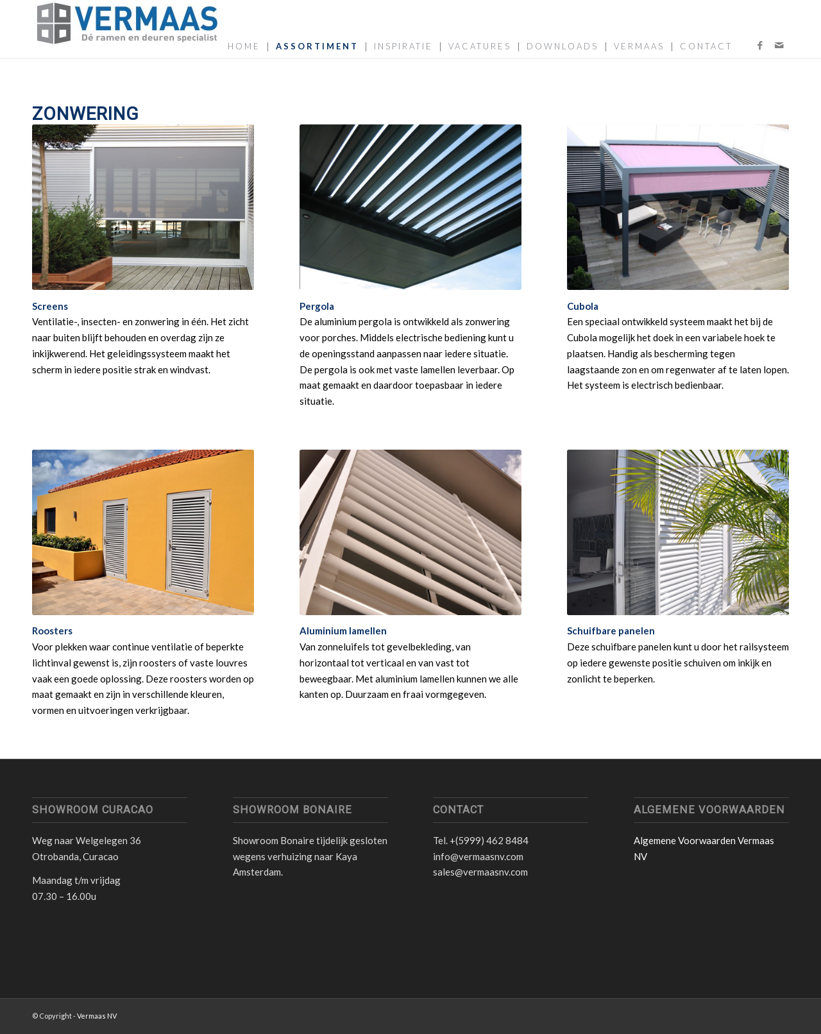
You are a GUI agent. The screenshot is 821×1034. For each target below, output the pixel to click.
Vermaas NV (97, 1016)
